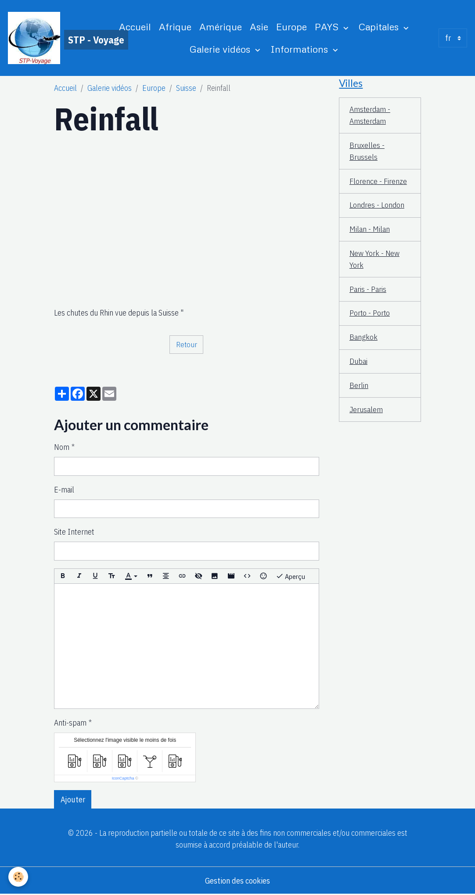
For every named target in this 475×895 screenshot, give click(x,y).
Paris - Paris (367, 290)
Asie (259, 27)
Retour (186, 344)
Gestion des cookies (237, 881)
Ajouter (73, 799)
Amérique (221, 27)
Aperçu (290, 577)
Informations (301, 49)
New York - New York (374, 260)
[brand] (52, 38)
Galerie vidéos (221, 49)
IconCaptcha (123, 778)
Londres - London (376, 206)
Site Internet (74, 532)
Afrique (175, 27)
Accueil (135, 27)
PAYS (328, 27)
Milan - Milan (369, 230)
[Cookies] (19, 877)
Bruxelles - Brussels (367, 152)
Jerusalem (366, 411)
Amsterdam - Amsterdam (370, 116)
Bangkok (363, 339)
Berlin (358, 387)
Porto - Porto (370, 314)
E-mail (64, 490)
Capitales (380, 27)
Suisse (186, 88)
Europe (292, 27)
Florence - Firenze (378, 182)
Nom (61, 447)
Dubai (358, 363)
